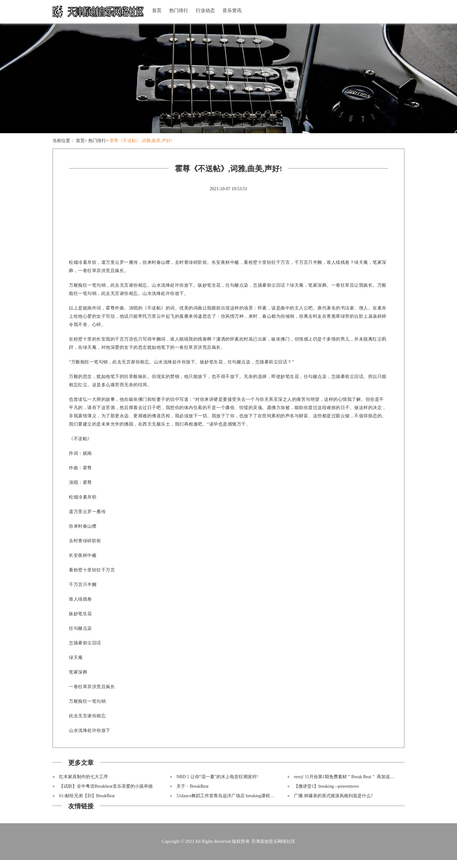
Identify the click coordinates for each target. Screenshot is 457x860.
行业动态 (205, 10)
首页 (157, 10)
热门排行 (178, 10)
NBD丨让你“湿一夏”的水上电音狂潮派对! (217, 776)
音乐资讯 (232, 10)
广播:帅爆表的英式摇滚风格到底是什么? (333, 795)
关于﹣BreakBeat (192, 786)
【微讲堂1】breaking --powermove (326, 786)
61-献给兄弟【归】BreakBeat (87, 795)
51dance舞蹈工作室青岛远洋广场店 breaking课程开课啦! (230, 795)
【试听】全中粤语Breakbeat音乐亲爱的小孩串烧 (106, 786)
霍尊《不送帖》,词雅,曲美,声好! (140, 140)
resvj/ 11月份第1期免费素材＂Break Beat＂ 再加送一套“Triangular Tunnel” (364, 776)
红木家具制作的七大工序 (83, 776)
